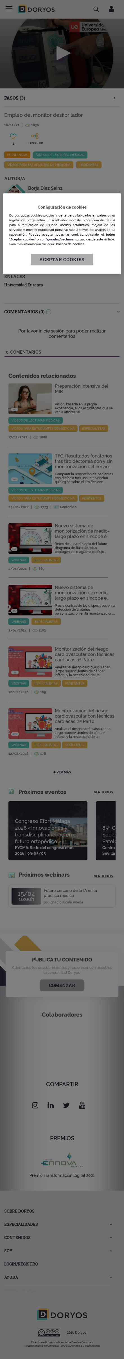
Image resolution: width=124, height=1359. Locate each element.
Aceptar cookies (62, 259)
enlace (109, 239)
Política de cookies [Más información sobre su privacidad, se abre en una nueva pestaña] (70, 244)
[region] (62, 233)
